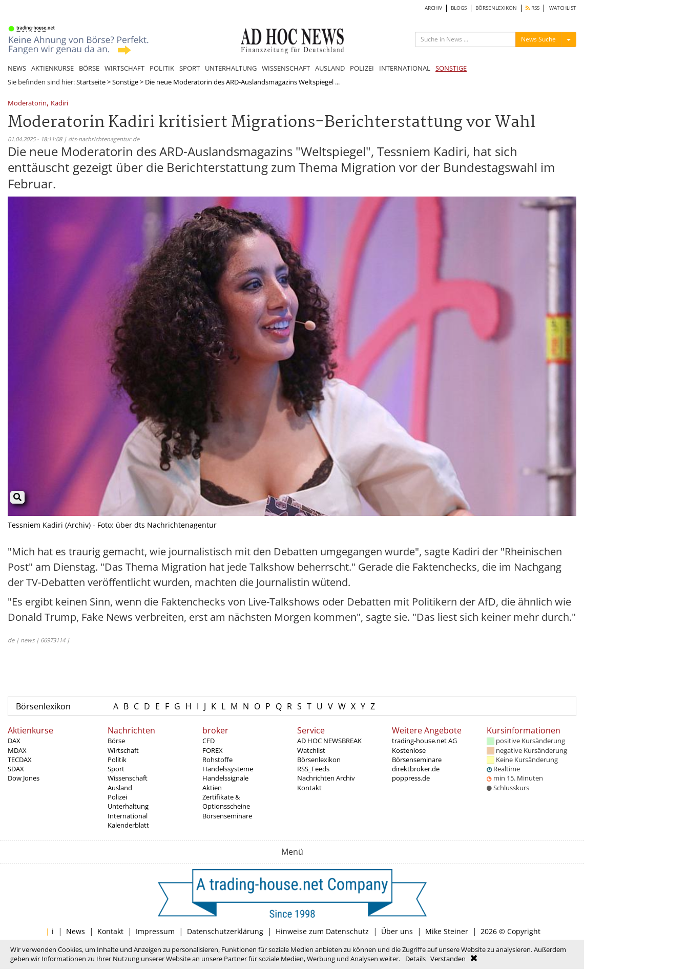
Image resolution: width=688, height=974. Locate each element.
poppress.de (411, 778)
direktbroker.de (416, 768)
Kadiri (59, 103)
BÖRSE (89, 68)
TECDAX (20, 759)
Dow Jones (23, 778)
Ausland (120, 787)
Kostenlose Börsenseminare (417, 755)
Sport (116, 768)
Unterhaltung (128, 806)
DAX (14, 740)
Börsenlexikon (43, 706)
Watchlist (311, 750)
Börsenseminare (227, 815)
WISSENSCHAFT (286, 68)
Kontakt (309, 787)
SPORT (189, 68)
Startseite (91, 81)
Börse (116, 740)
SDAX (16, 768)
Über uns (397, 931)
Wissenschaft (128, 778)
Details (415, 958)
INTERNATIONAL (404, 68)
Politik (117, 759)
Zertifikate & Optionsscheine (226, 801)
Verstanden (448, 958)
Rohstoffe (217, 759)
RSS (532, 8)
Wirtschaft (123, 750)
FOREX (212, 750)
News (75, 931)
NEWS (17, 68)
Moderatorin (27, 103)
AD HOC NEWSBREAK (329, 740)
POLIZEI (362, 68)
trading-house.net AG (424, 740)
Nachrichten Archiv (326, 778)
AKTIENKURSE (52, 68)
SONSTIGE (451, 68)
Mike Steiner (446, 931)
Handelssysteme (227, 768)
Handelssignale (225, 778)
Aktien (212, 787)
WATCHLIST (562, 8)
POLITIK (162, 68)
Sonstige (125, 81)
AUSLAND (330, 68)
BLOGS (459, 8)
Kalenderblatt (128, 825)
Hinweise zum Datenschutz (322, 931)
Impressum (155, 931)
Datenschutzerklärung (225, 931)
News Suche (538, 39)
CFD (208, 740)
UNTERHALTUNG (231, 68)
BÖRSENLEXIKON (496, 8)
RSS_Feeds (313, 768)
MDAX (17, 750)
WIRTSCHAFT (124, 68)
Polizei (117, 797)
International (128, 815)
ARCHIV (433, 8)
